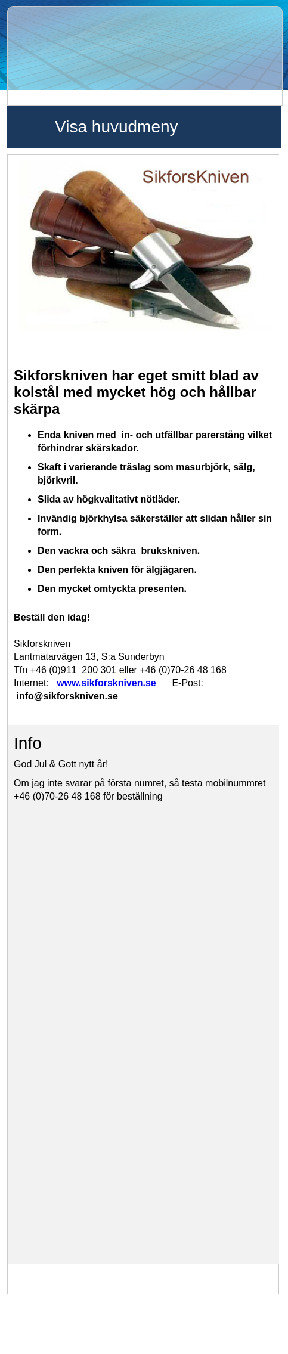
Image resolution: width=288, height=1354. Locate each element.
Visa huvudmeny (116, 126)
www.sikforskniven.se (106, 683)
